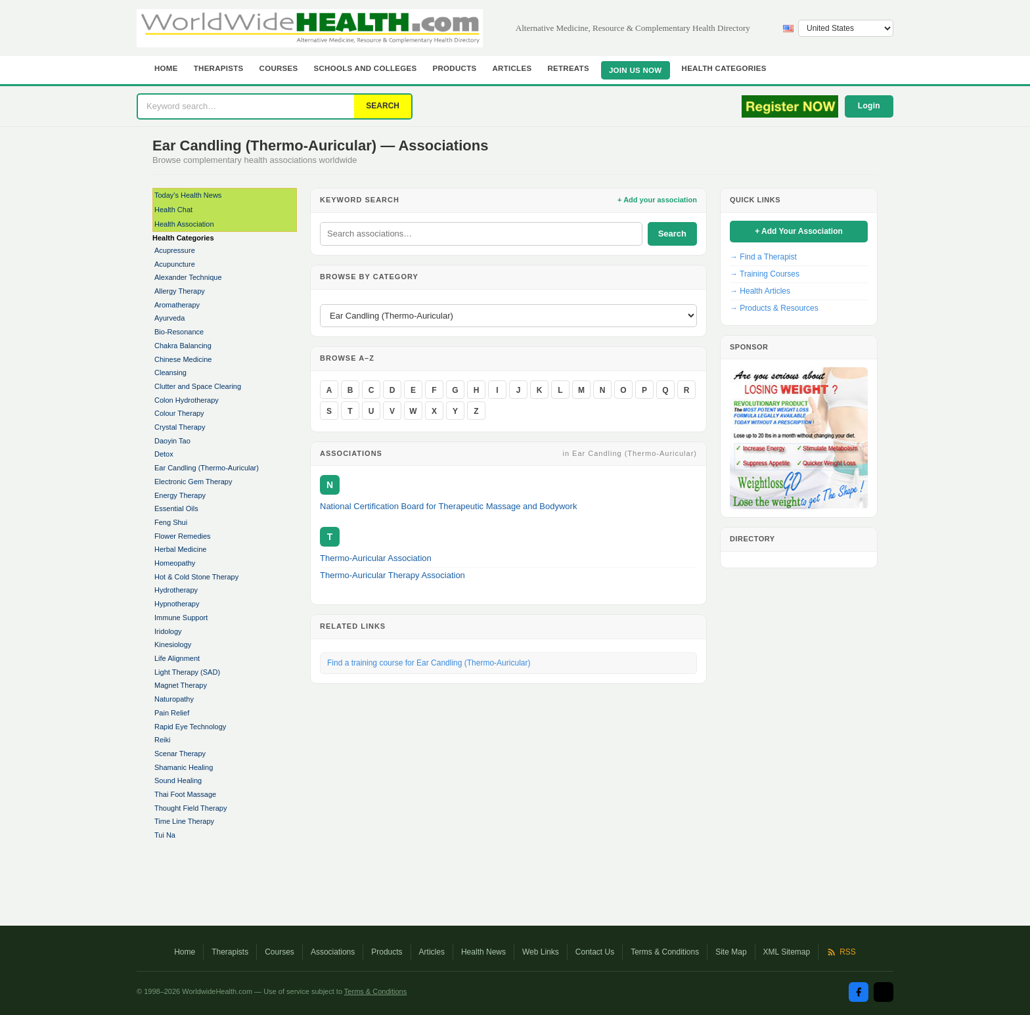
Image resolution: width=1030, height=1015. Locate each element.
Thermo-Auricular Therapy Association (392, 575)
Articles (511, 68)
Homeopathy (174, 563)
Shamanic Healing (183, 767)
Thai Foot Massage (185, 794)
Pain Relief (171, 713)
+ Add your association (657, 200)
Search (672, 233)
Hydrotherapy (176, 590)
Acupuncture (174, 264)
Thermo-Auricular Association (376, 558)
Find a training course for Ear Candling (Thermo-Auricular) (428, 662)
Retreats (568, 68)
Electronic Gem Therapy (193, 481)
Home (166, 68)
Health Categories (724, 68)
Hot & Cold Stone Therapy (196, 577)
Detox (163, 454)
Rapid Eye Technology (190, 727)
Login (869, 105)
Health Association (184, 224)
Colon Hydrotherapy (186, 400)
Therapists (219, 68)
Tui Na (164, 835)
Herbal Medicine (180, 549)
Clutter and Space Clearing (197, 386)
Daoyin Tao (172, 441)
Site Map (730, 952)
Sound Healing (178, 780)
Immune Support (181, 617)
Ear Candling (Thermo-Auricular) (206, 468)
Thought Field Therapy (190, 808)
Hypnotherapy (177, 604)
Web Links (540, 952)
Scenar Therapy (180, 753)
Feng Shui (170, 522)
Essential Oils (176, 508)
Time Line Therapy (184, 821)
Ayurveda (169, 318)
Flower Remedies (182, 536)
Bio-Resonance (179, 332)
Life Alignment (177, 658)
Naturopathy (174, 699)
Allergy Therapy (179, 291)
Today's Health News (187, 195)
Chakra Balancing (183, 346)
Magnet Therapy (180, 685)
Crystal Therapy (179, 427)
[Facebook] (858, 992)
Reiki (162, 740)
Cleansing (170, 372)
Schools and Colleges (365, 68)
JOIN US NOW (635, 70)
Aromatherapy (177, 305)
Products (455, 68)
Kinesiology (172, 644)
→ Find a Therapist (763, 256)
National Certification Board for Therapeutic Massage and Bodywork (448, 506)
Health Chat (173, 210)
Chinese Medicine (183, 359)
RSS (841, 952)
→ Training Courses (764, 274)
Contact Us (594, 952)
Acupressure (174, 250)
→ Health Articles (760, 291)
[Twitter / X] (883, 992)
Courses (278, 68)
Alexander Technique (188, 277)
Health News (483, 952)
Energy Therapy (180, 495)
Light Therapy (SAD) (187, 672)
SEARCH (382, 105)
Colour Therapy (179, 413)
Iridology (168, 631)
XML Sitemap (787, 952)
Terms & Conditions (665, 952)
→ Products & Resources (774, 308)
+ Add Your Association (799, 231)
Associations (333, 952)
